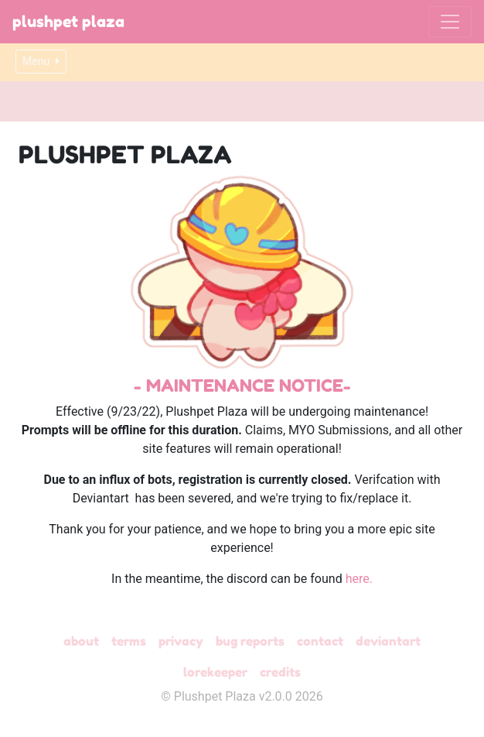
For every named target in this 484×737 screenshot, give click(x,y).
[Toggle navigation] (450, 21)
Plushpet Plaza (68, 21)
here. (359, 578)
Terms (128, 641)
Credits (280, 672)
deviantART (388, 641)
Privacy (180, 641)
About (81, 641)
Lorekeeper (215, 672)
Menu (41, 61)
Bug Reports (250, 641)
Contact (320, 641)
